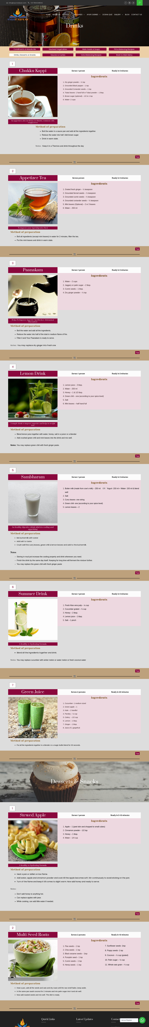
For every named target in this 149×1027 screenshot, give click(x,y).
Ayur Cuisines (92, 14)
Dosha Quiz (107, 14)
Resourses (78, 14)
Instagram (129, 2)
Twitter (133, 2)
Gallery (117, 14)
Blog (127, 14)
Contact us (136, 14)
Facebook (125, 2)
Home (48, 14)
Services (65, 14)
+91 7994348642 (36, 3)
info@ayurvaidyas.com (17, 3)
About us (56, 14)
